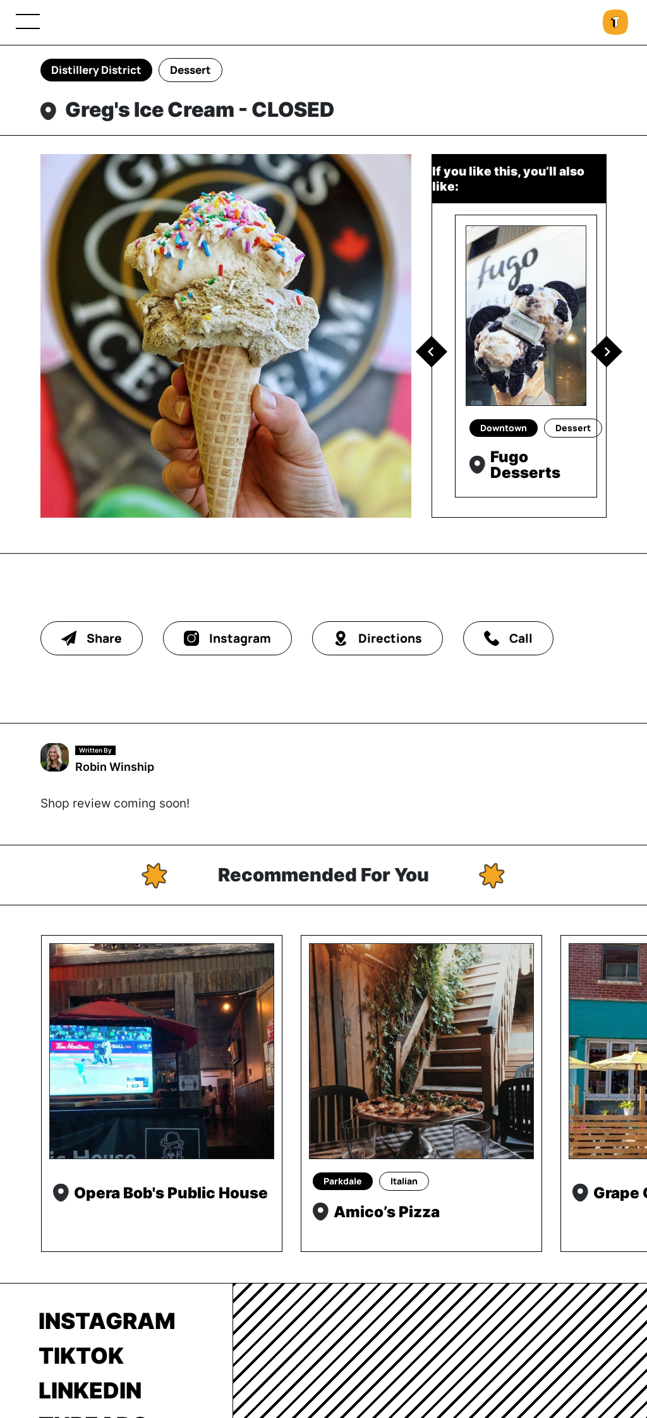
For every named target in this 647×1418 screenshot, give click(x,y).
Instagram (107, 1320)
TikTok (81, 1355)
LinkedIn (90, 1390)
